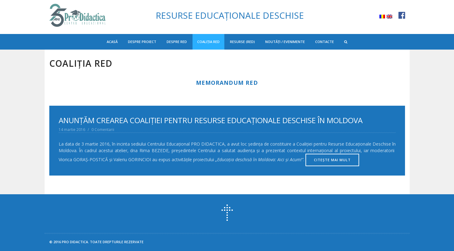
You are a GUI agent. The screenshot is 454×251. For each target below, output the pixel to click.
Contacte (324, 41)
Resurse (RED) (242, 41)
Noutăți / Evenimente (285, 41)
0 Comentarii (102, 129)
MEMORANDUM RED (227, 82)
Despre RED (177, 41)
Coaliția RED (208, 41)
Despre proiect (142, 41)
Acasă (112, 41)
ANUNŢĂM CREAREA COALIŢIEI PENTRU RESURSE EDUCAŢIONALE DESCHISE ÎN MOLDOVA (211, 120)
